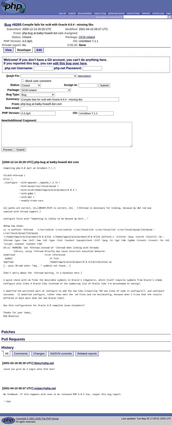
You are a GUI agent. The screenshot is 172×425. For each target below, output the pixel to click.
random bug (158, 13)
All (6, 353)
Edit (39, 50)
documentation (85, 13)
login (168, 13)
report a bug (100, 13)
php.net (62, 13)
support (72, 13)
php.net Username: (19, 68)
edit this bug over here (70, 63)
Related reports (87, 353)
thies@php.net (44, 363)
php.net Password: (68, 68)
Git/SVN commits (61, 353)
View (8, 50)
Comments (21, 353)
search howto (133, 13)
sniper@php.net (45, 388)
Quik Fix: (13, 75)
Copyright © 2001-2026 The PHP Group (37, 418)
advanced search (116, 13)
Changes (39, 353)
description (84, 76)
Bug (7, 25)
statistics (146, 13)
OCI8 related (87, 37)
